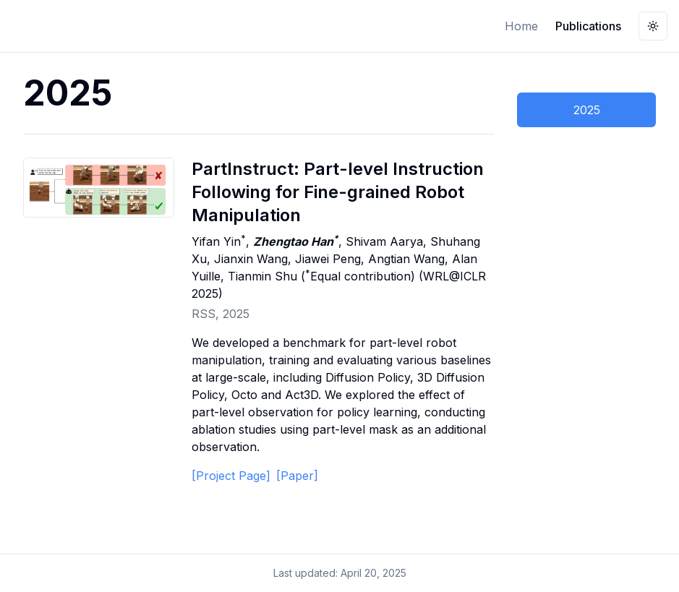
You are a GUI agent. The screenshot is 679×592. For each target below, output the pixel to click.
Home (521, 26)
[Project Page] (231, 475)
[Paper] (297, 475)
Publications (588, 26)
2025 (586, 110)
